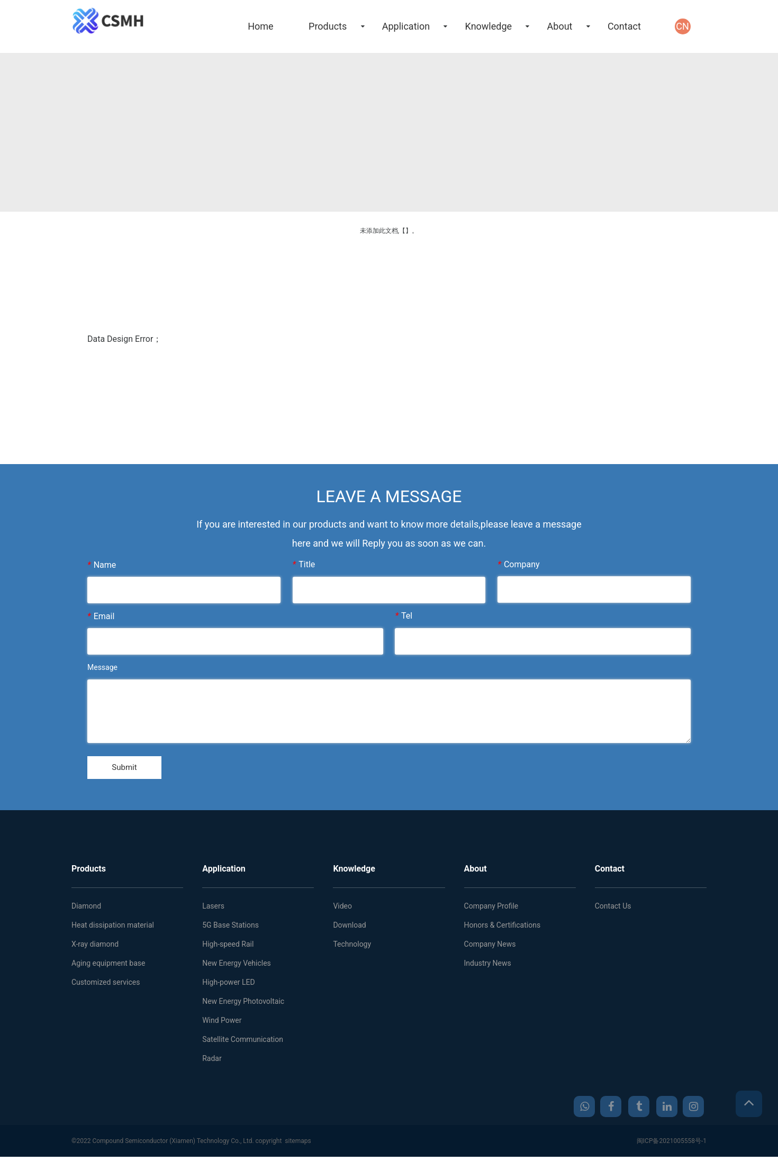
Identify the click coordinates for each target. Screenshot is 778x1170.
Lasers (213, 909)
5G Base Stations (230, 928)
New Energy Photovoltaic (243, 1005)
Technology (352, 948)
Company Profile (491, 909)
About (560, 26)
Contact (624, 26)
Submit (130, 769)
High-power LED (228, 986)
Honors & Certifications (502, 928)
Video (342, 909)
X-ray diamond (95, 948)
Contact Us (613, 909)
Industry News (487, 967)
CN (682, 26)
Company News (490, 948)
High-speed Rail (228, 948)
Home (260, 26)
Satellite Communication (242, 1043)
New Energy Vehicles (236, 967)
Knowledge (488, 26)
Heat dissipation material (112, 928)
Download (349, 928)
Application (406, 26)
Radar (212, 1062)
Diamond (86, 909)
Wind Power (221, 1024)
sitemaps (298, 1144)
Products (328, 26)
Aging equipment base (108, 967)
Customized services (105, 986)
